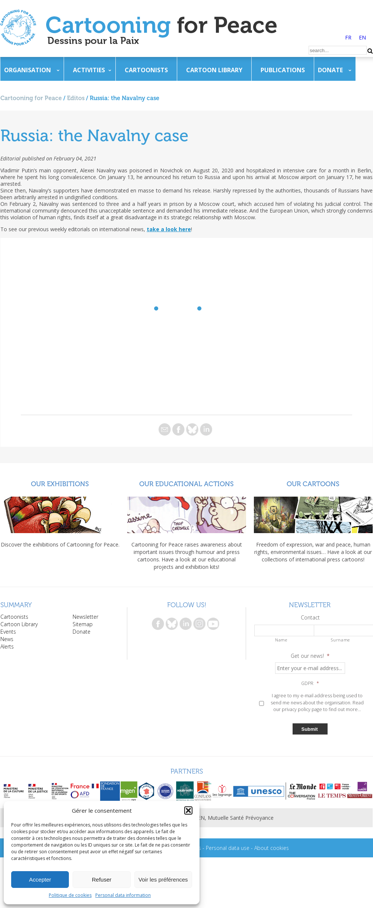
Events (8, 631)
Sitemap (83, 624)
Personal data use (227, 847)
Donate (330, 70)
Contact (310, 617)
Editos (76, 98)
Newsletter (85, 616)
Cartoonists (146, 70)
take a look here (169, 229)
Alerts (7, 646)
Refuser (102, 879)
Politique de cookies (70, 895)
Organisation (27, 70)
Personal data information (123, 895)
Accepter (40, 879)
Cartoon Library (214, 70)
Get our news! (310, 656)
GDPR (310, 683)
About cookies (271, 847)
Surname (340, 640)
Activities (89, 70)
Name (281, 640)
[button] (188, 810)
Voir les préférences (163, 879)
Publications (283, 70)
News (6, 639)
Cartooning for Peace (31, 98)
